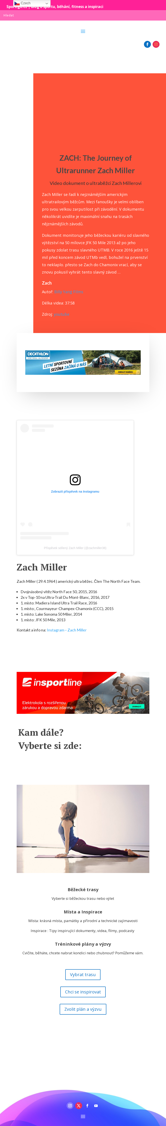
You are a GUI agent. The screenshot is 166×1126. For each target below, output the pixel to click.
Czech (22, 3)
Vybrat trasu (83, 974)
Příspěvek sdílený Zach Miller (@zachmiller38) (75, 548)
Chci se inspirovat (83, 992)
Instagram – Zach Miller (67, 630)
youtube (61, 314)
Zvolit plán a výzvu (83, 1009)
